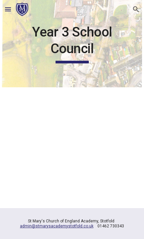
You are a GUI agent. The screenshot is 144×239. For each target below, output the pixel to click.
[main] (72, 43)
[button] (8, 9)
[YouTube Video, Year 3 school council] (72, 139)
